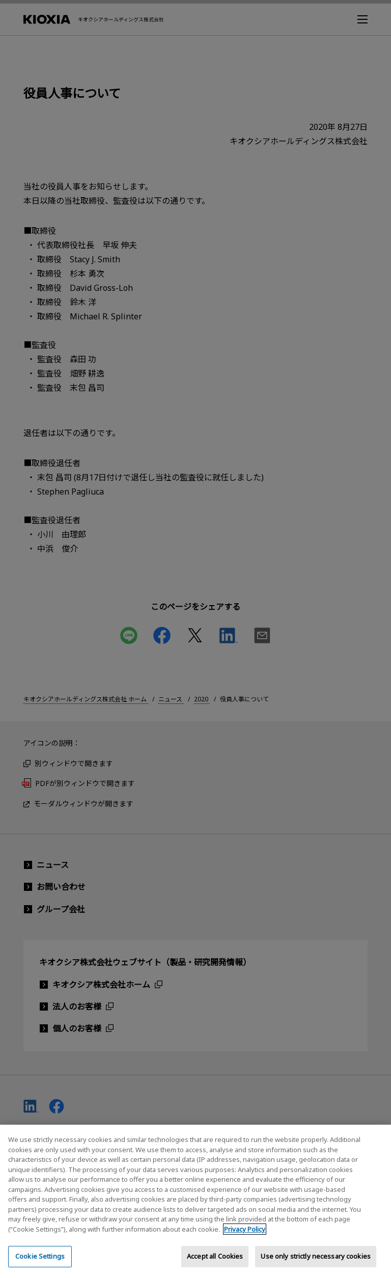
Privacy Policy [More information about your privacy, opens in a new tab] (244, 1240)
